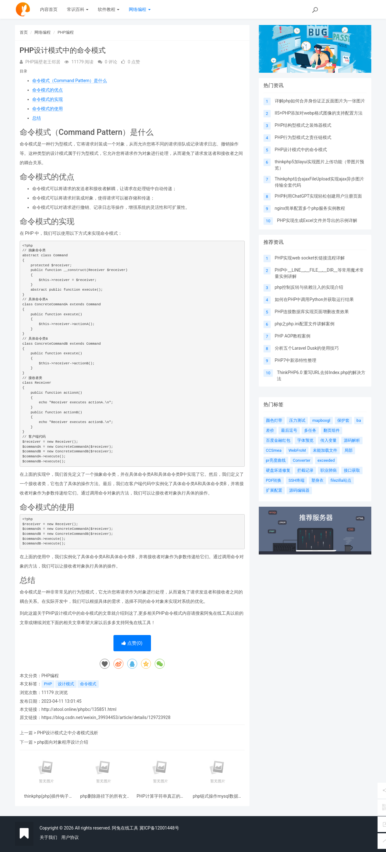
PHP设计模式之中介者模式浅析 (67, 732)
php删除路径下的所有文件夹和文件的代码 (103, 796)
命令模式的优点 (47, 89)
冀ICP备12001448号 (159, 827)
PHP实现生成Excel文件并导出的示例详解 (317, 220)
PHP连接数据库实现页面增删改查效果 (312, 311)
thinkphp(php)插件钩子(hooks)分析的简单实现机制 (47, 796)
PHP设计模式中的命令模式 (301, 149)
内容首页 (49, 9)
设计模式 (66, 684)
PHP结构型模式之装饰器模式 (303, 125)
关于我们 (48, 837)
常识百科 (77, 9)
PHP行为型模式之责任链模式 (303, 137)
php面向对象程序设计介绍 (62, 742)
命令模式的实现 (47, 99)
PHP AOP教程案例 (293, 335)
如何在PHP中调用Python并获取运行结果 (314, 299)
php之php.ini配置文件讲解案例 (304, 323)
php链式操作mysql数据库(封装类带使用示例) (218, 796)
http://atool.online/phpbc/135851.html (79, 709)
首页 (24, 32)
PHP (48, 684)
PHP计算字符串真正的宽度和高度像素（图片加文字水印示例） (161, 796)
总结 (36, 118)
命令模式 (88, 684)
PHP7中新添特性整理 (296, 360)
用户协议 (70, 837)
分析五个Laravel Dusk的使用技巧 (307, 348)
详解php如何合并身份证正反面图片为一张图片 (320, 100)
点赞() (132, 643)
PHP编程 (66, 32)
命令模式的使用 (47, 108)
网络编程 (139, 9)
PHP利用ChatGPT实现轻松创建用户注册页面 (318, 196)
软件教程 (108, 9)
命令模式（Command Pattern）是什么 (69, 80)
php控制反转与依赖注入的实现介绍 (309, 287)
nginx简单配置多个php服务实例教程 (310, 208)
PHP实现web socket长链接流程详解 (310, 257)
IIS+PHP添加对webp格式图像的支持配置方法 (319, 113)
